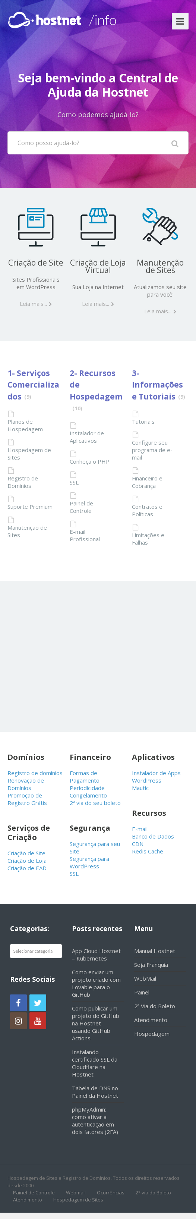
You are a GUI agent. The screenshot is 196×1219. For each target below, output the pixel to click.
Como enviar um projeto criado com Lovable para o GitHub (96, 983)
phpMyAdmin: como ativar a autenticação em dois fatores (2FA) (95, 1120)
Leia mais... (33, 303)
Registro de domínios (35, 773)
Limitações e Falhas (148, 538)
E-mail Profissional (85, 535)
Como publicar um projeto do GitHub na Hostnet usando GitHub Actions (95, 1023)
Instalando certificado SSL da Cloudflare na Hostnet (94, 1063)
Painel (141, 992)
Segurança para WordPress (89, 862)
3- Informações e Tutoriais (157, 385)
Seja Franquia (151, 964)
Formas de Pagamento (84, 776)
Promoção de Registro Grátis (27, 799)
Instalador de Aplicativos (87, 436)
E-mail (140, 829)
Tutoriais (143, 421)
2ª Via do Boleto (154, 1006)
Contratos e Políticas (147, 510)
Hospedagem (152, 1033)
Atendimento (150, 1020)
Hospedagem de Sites (29, 453)
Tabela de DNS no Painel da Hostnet (95, 1091)
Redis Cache (147, 851)
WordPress (146, 780)
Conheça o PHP (90, 461)
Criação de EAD (27, 868)
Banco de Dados (153, 836)
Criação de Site (35, 262)
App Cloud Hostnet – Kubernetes (96, 954)
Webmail (76, 1192)
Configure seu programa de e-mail (152, 450)
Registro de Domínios (22, 481)
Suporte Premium (30, 506)
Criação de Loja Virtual (98, 266)
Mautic (140, 788)
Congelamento (88, 795)
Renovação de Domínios (25, 784)
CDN (137, 843)
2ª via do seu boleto (95, 802)
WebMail (145, 978)
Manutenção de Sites (160, 266)
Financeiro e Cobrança (147, 481)
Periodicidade (87, 788)
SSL (74, 482)
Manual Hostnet (154, 951)
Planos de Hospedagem (25, 425)
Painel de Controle (81, 506)
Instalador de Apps (156, 773)
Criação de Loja (27, 860)
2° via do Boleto (153, 1192)
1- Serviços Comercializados (33, 385)
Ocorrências (110, 1192)
